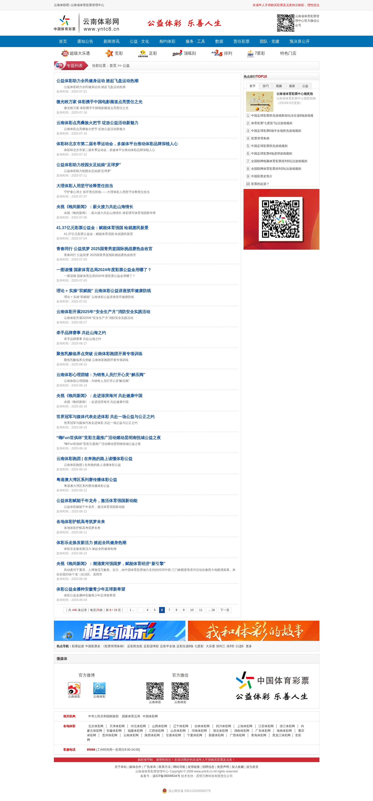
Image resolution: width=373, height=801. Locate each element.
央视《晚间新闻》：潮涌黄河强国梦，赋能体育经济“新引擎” (111, 563)
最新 (292, 86)
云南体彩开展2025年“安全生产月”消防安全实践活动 (103, 312)
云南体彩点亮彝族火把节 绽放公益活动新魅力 (97, 123)
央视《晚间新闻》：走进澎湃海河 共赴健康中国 (99, 396)
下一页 (224, 610)
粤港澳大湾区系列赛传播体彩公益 (86, 480)
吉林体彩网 (202, 726)
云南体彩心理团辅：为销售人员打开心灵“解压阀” (100, 375)
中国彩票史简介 (261, 176)
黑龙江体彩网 (281, 735)
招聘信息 (208, 767)
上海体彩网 (244, 726)
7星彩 (260, 53)
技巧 (266, 86)
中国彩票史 (92, 646)
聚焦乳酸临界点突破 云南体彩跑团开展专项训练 (99, 354)
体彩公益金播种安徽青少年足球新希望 (90, 589)
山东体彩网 (178, 730)
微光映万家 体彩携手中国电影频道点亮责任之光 (99, 102)
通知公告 (85, 41)
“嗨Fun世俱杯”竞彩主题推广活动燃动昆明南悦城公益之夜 (108, 438)
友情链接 (194, 767)
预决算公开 (300, 41)
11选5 (239, 646)
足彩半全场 (167, 646)
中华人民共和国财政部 (103, 716)
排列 (228, 53)
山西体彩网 (159, 726)
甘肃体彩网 (173, 735)
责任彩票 (241, 41)
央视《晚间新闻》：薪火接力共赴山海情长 (94, 207)
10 (191, 610)
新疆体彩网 (216, 735)
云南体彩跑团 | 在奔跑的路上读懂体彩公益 (94, 459)
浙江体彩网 (287, 726)
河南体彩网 (199, 730)
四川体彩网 (223, 726)
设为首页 (252, 767)
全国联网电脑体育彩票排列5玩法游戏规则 (279, 161)
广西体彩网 (237, 735)
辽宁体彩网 (180, 726)
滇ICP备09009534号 (166, 776)
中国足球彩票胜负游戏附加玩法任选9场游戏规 (282, 115)
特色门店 (288, 53)
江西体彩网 (156, 730)
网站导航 (179, 767)
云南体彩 (74, 690)
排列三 (220, 646)
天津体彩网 (117, 726)
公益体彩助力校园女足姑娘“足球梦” (88, 165)
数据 (219, 41)
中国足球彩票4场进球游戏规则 (271, 153)
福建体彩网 (135, 730)
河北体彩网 (138, 726)
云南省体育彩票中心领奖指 (294, 94)
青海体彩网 (258, 735)
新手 (253, 86)
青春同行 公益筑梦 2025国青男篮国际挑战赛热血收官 (104, 249)
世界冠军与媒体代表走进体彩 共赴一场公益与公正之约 (105, 417)
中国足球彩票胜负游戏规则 (269, 146)
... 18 (211, 610)
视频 (279, 86)
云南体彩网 (131, 735)
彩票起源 (78, 646)
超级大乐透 (80, 53)
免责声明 (223, 767)
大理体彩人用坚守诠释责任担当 (84, 186)
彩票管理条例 (260, 138)
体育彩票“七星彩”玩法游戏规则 (272, 123)
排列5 (230, 646)
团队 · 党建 (269, 41)
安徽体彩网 (114, 730)
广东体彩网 (263, 730)
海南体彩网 (284, 730)
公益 (126, 65)
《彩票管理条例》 (114, 646)
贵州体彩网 (109, 735)
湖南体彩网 (241, 730)
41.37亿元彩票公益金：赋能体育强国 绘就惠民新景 (102, 228)
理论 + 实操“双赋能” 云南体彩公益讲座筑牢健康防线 (103, 291)
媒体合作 (135, 767)
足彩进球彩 (151, 646)
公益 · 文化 (139, 41)
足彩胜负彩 (134, 646)
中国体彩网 (150, 716)
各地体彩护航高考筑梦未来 (80, 521)
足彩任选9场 (185, 646)
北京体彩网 (95, 726)
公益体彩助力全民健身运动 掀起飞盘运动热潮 (97, 81)
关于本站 (121, 767)
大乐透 (210, 646)
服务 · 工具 (195, 41)
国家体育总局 (131, 716)
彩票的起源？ (260, 184)
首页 (63, 41)
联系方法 (165, 767)
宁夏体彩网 (194, 735)
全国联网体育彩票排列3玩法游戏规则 (276, 168)
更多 (249, 646)
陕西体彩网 (152, 735)
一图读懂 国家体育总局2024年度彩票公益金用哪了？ (103, 270)
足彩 (153, 53)
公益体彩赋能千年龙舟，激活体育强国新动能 (96, 501)
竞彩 (119, 53)
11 (200, 610)
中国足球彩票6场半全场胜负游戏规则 (276, 131)
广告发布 (150, 767)
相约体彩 (167, 41)
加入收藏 (238, 767)
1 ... (132, 610)
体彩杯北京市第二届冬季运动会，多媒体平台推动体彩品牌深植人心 (117, 144)
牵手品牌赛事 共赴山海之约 (81, 333)
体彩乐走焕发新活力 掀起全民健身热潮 (91, 542)
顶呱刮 (190, 53)
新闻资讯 (111, 41)
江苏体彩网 (266, 726)
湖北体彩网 (220, 730)
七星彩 (199, 646)
